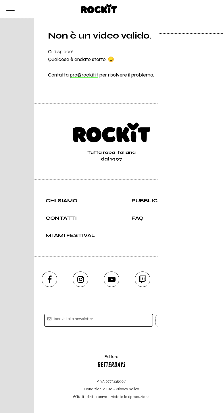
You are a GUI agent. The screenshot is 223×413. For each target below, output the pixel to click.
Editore (111, 362)
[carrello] (191, 9)
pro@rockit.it (84, 75)
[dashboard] (214, 9)
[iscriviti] (167, 320)
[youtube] (111, 279)
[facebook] (49, 279)
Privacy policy (127, 389)
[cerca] (202, 9)
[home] (99, 8)
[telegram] (173, 279)
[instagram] (80, 279)
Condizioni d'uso (98, 389)
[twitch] (142, 279)
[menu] (9, 9)
